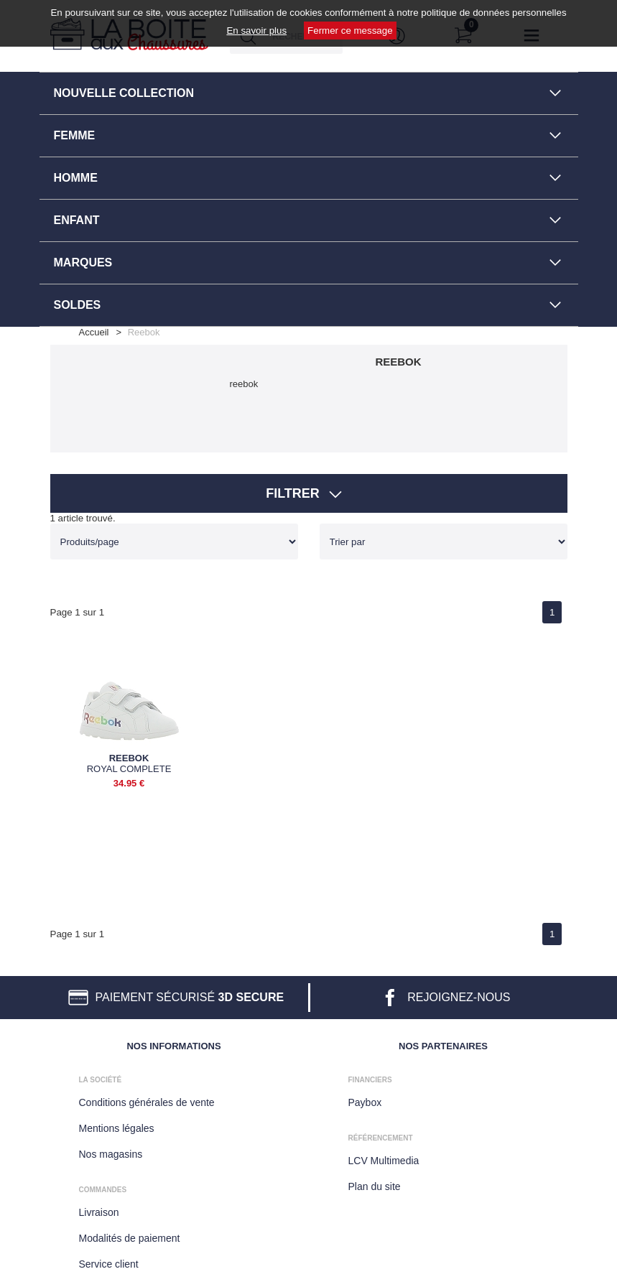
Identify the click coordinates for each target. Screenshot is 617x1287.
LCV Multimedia (383, 1160)
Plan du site (374, 1186)
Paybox (365, 1102)
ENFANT (77, 220)
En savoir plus (256, 30)
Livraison (99, 1212)
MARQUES (83, 262)
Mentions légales (116, 1128)
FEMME (75, 135)
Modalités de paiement (129, 1238)
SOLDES (77, 305)
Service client (109, 1264)
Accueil (94, 332)
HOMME (76, 178)
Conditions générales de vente (147, 1102)
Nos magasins (111, 1154)
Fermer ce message (350, 30)
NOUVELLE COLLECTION (124, 93)
